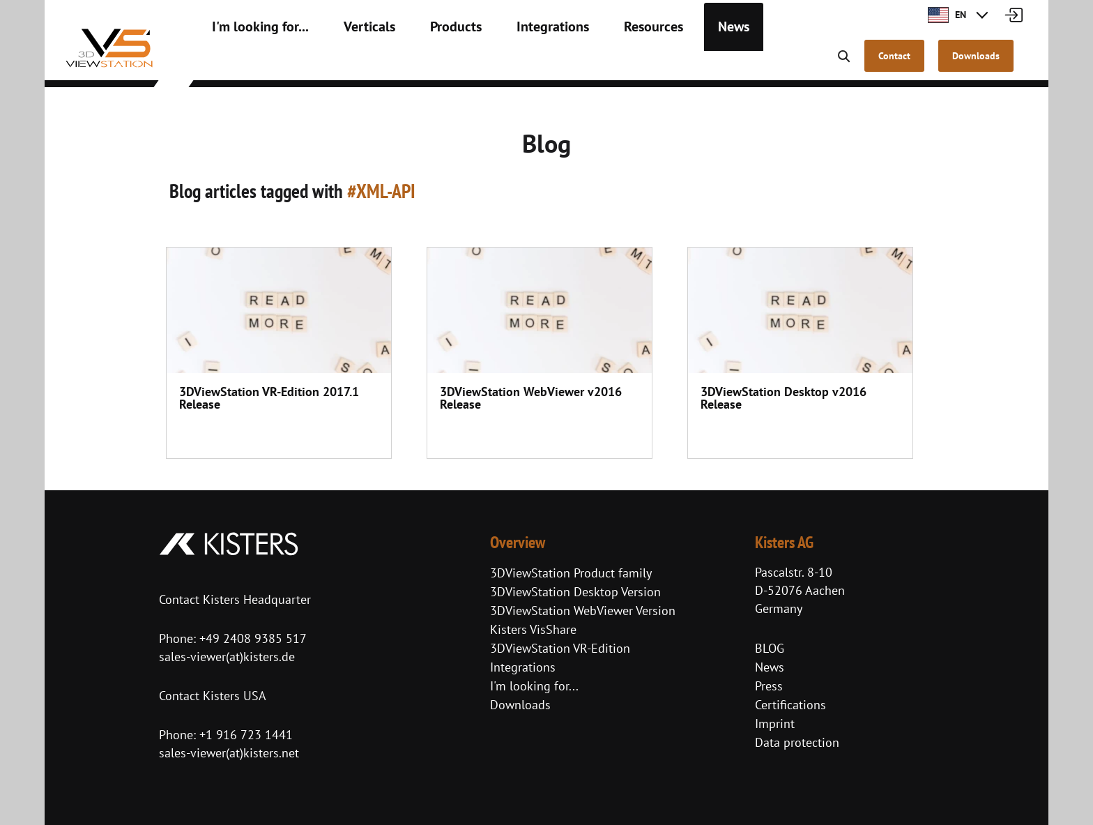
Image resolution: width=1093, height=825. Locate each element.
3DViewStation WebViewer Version (582, 611)
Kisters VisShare (533, 629)
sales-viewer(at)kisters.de (227, 657)
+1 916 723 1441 (246, 735)
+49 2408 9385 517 (251, 638)
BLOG (769, 648)
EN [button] (947, 14)
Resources (599, 63)
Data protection (797, 742)
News (672, 63)
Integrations (510, 63)
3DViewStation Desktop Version (575, 592)
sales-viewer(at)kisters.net (229, 753)
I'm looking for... (251, 63)
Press (769, 686)
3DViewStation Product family (571, 573)
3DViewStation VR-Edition (560, 648)
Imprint (775, 724)
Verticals (346, 63)
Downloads (520, 705)
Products (423, 63)
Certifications (790, 705)
